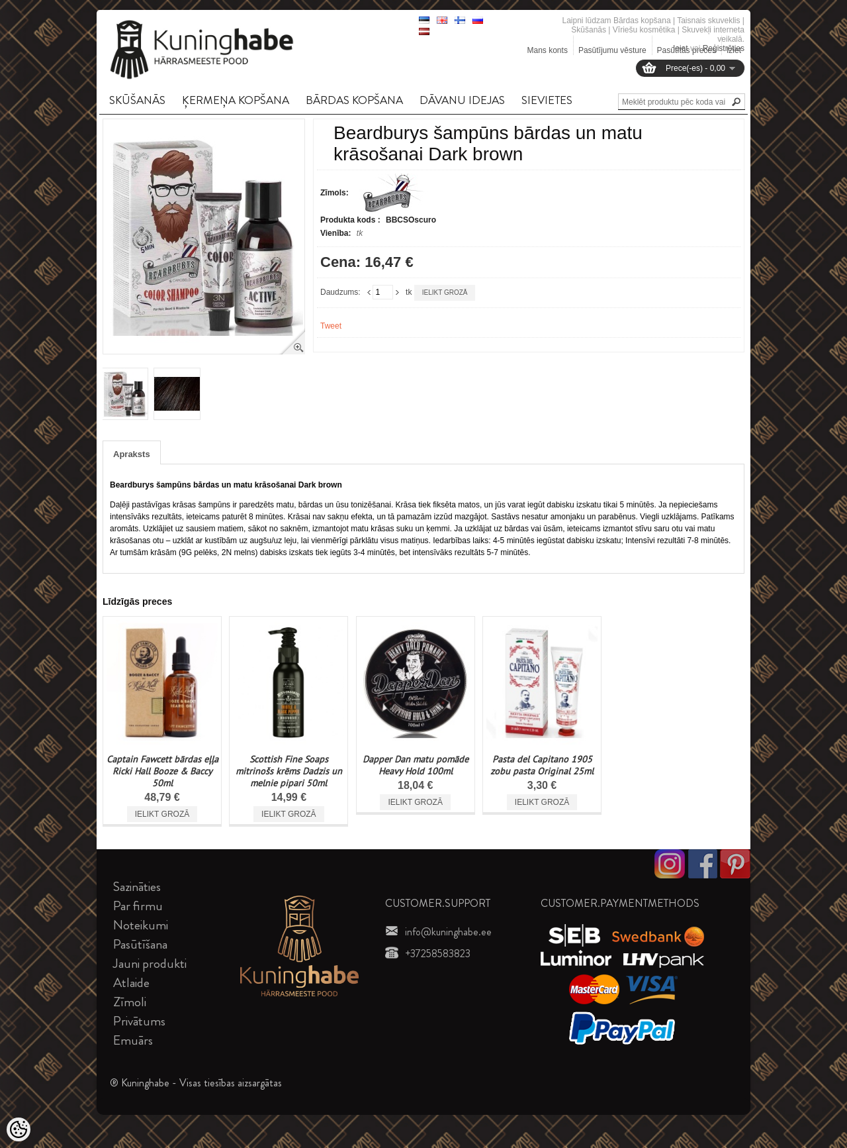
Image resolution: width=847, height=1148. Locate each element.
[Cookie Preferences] (18, 1129)
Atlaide (131, 982)
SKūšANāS (137, 100)
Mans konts (547, 50)
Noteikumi (140, 925)
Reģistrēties (723, 48)
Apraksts (131, 454)
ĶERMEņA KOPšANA (235, 100)
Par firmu (138, 905)
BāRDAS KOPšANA (354, 100)
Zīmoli (129, 1002)
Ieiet (680, 48)
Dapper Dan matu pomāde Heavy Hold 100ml (415, 765)
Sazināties (137, 886)
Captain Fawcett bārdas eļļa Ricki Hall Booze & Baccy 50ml (162, 771)
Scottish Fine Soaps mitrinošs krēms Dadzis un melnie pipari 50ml (289, 771)
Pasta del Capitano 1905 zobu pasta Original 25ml (542, 765)
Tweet (330, 326)
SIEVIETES (546, 100)
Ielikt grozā (445, 292)
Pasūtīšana (140, 944)
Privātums (139, 1021)
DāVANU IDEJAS (462, 100)
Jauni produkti (150, 963)
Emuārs (133, 1040)
